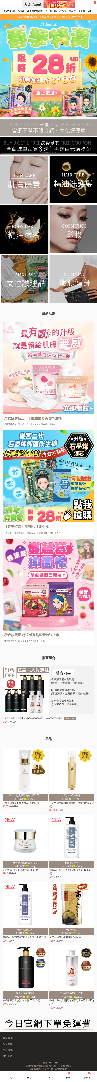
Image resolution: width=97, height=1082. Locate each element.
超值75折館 (9, 11)
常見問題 (8, 1043)
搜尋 (29, 1077)
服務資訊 (8, 1037)
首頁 (10, 1077)
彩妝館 (91, 11)
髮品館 (72, 11)
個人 (49, 1077)
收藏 (68, 1075)
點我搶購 (76, 17)
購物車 (87, 1075)
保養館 (21, 11)
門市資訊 (8, 1049)
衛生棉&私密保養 (58, 11)
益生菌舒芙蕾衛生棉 (37, 11)
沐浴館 (81, 11)
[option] (48, 68)
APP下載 (7, 1056)
